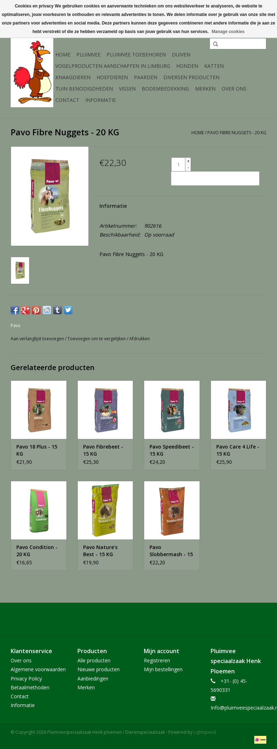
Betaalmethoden (30, 687)
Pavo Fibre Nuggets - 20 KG (236, 133)
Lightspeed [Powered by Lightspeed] (205, 732)
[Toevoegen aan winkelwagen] (215, 178)
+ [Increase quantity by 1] (188, 161)
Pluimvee (88, 54)
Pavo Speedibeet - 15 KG (172, 450)
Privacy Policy (26, 678)
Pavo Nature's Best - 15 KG (100, 551)
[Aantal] (178, 164)
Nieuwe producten (98, 669)
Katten (214, 66)
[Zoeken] (238, 43)
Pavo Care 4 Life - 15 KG (237, 450)
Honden (187, 66)
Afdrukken (139, 339)
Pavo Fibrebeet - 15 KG (103, 450)
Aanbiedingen (92, 678)
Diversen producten (191, 77)
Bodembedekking (165, 88)
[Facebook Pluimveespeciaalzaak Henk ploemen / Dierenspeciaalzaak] (138, 619)
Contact (67, 100)
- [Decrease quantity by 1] (188, 167)
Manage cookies (228, 31)
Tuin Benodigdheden (84, 88)
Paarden (145, 77)
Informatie (100, 100)
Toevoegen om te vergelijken (97, 339)
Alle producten (93, 660)
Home (62, 54)
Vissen (127, 88)
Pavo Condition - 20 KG (37, 551)
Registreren (157, 660)
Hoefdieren (112, 77)
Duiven (181, 54)
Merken (205, 88)
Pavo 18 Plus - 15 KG (36, 450)
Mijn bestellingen (163, 669)
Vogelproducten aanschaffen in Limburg (112, 66)
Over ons (234, 88)
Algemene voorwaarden (38, 669)
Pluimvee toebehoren (136, 54)
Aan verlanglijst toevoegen (38, 339)
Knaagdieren (73, 77)
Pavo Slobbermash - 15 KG (171, 551)
